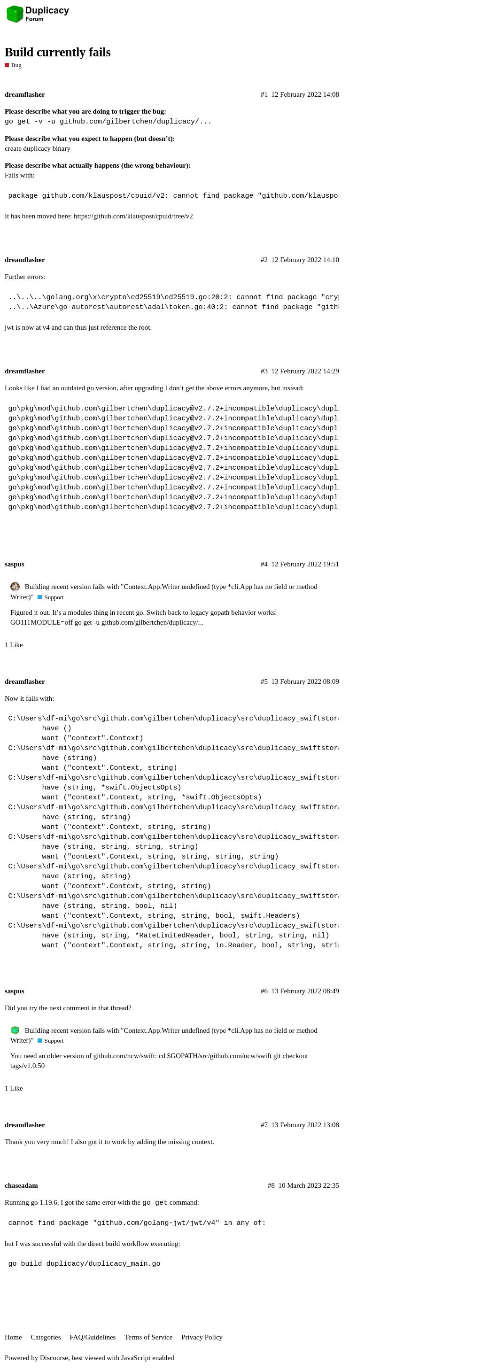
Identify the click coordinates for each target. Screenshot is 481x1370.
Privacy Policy (202, 1337)
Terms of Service (148, 1337)
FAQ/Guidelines (93, 1337)
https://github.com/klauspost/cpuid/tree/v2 (133, 216)
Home (13, 1337)
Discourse (54, 1358)
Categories (46, 1337)
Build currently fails (58, 52)
